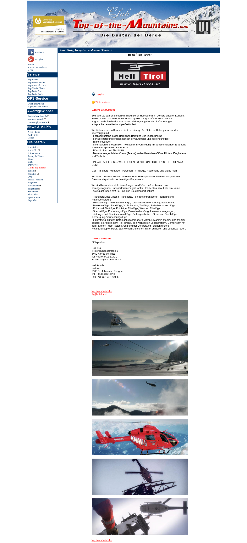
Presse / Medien (35, 179)
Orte (30, 176)
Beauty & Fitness (36, 156)
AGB (30, 70)
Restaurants (34, 185)
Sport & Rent (34, 197)
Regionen (32, 182)
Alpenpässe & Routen (38, 106)
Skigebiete (34, 188)
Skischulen (33, 194)
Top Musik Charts (36, 88)
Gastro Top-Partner (37, 167)
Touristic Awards (37, 119)
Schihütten (33, 191)
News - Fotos (34, 132)
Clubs (30, 162)
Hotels (32, 170)
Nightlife (33, 174)
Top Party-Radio (35, 94)
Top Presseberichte (37, 82)
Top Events (33, 79)
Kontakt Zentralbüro (37, 67)
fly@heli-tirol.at (99, 294)
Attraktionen (34, 153)
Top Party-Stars (35, 91)
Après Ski (34, 150)
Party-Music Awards (38, 116)
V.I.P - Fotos (34, 134)
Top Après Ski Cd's (37, 85)
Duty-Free (32, 164)
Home (31, 64)
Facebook (39, 52)
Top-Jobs (32, 200)
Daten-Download (36, 103)
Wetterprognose (103, 102)
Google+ (39, 59)
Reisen (31, 137)
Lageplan (100, 94)
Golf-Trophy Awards (38, 122)
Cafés (30, 159)
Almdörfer (33, 147)
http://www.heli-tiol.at (102, 291)
